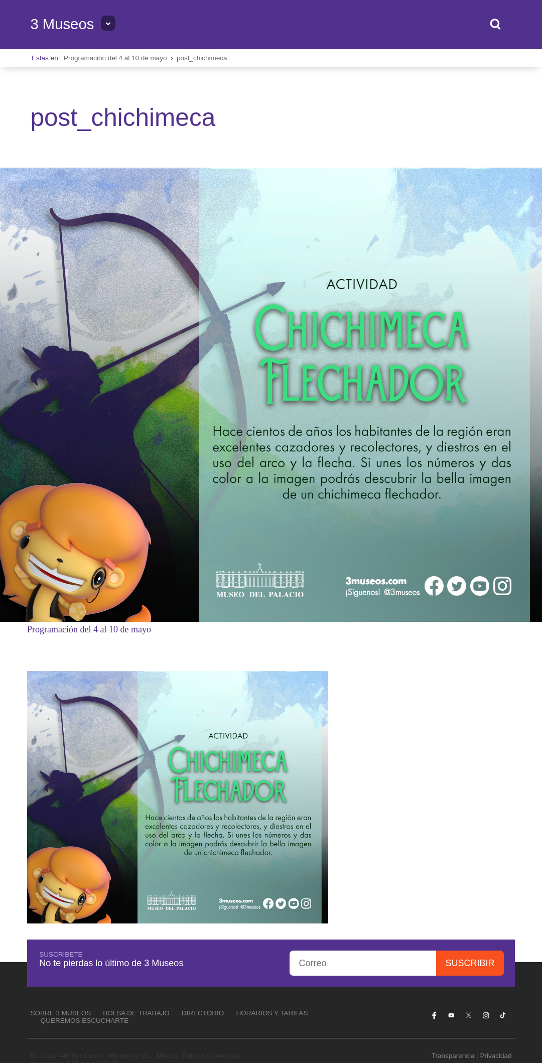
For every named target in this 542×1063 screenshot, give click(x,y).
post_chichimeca (202, 58)
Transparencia (453, 1055)
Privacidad (496, 1055)
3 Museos (62, 24)
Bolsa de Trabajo (136, 1013)
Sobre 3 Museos (60, 1013)
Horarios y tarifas (272, 1013)
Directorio (203, 1013)
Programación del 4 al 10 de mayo (115, 58)
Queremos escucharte (84, 1020)
